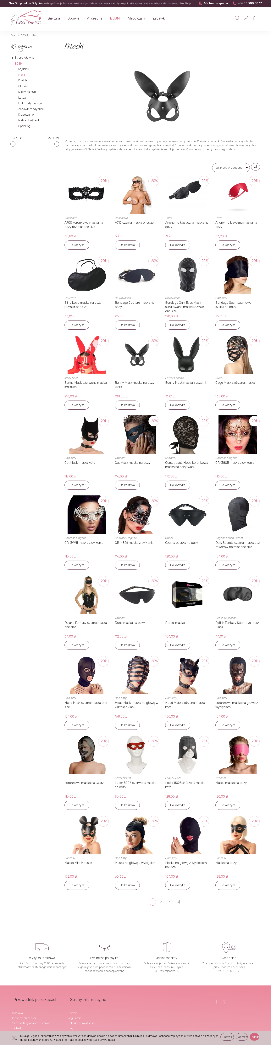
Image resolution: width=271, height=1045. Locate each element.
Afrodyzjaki (142, 18)
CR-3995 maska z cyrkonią (83, 544)
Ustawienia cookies (24, 1029)
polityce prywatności (102, 1039)
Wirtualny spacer (213, 3)
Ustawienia (228, 1036)
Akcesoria (100, 18)
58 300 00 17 (247, 3)
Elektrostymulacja (30, 103)
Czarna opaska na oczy (181, 544)
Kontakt (16, 1023)
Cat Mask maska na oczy (132, 464)
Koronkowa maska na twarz (84, 784)
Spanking (24, 126)
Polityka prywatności (81, 1018)
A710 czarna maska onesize (134, 224)
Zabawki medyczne (31, 109)
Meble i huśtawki (29, 120)
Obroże (23, 86)
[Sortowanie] (253, 167)
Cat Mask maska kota (79, 464)
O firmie (72, 1008)
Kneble (22, 80)
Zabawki (165, 18)
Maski (21, 75)
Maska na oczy (226, 864)
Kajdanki (23, 69)
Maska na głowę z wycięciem (135, 864)
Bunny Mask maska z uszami (185, 384)
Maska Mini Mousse (78, 864)
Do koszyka (76, 246)
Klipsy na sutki (27, 92)
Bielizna (60, 18)
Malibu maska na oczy (231, 784)
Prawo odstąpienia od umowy (31, 1018)
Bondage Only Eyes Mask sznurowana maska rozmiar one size (184, 308)
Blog (71, 1023)
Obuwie (80, 18)
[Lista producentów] (227, 167)
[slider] (12, 144)
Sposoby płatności (23, 1013)
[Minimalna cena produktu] (15, 138)
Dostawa (17, 1008)
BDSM (121, 18)
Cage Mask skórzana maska (235, 384)
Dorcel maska (175, 624)
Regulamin (74, 1013)
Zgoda (255, 1036)
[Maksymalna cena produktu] (50, 138)
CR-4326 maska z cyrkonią (134, 544)
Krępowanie (26, 114)
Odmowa (243, 1036)
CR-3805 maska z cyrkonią (234, 464)
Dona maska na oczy (130, 624)
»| (178, 903)
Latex (22, 97)
